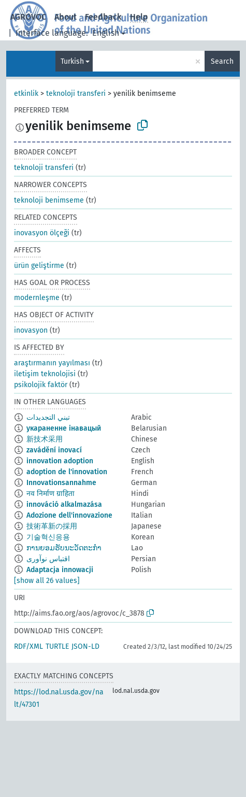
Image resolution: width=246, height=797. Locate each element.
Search (222, 61)
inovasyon (31, 330)
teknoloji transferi (76, 93)
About (65, 17)
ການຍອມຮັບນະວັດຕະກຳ (64, 548)
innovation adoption (59, 461)
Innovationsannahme (61, 482)
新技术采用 (44, 439)
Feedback (103, 17)
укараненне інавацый (63, 428)
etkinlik (26, 93)
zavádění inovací (54, 450)
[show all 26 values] (47, 580)
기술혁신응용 (48, 537)
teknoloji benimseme (49, 200)
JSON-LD (85, 646)
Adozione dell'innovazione (69, 515)
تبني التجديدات (48, 417)
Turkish (72, 61)
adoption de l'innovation (66, 471)
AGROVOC (28, 17)
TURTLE (57, 646)
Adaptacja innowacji (59, 569)
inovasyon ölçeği (41, 233)
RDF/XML (28, 646)
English (105, 33)
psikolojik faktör (40, 384)
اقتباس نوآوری (48, 558)
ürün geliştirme (39, 265)
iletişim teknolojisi (45, 373)
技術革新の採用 (51, 526)
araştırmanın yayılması (52, 363)
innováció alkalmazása (64, 504)
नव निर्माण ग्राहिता (50, 493)
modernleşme (37, 297)
